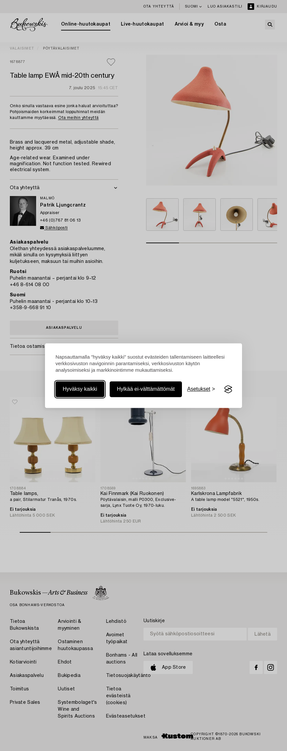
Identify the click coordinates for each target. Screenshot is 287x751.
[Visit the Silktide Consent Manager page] (228, 389)
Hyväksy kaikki (80, 389)
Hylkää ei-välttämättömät (146, 389)
